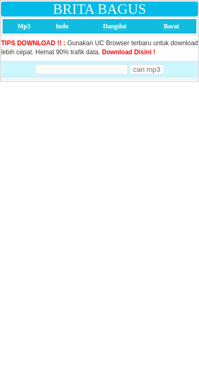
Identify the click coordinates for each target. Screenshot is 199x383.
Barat (171, 26)
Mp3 (24, 26)
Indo (62, 26)
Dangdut (115, 26)
